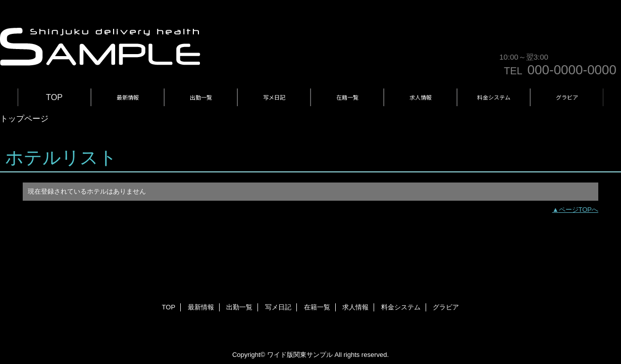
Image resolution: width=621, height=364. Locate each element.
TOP (54, 97)
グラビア (446, 307)
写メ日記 (278, 307)
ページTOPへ (579, 209)
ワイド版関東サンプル (300, 354)
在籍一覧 (317, 307)
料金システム (401, 307)
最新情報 (201, 307)
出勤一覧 (239, 307)
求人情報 (355, 307)
